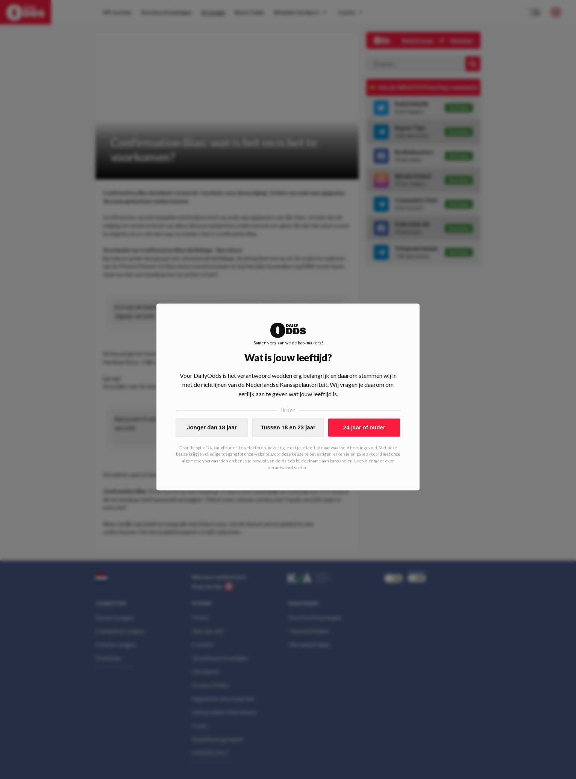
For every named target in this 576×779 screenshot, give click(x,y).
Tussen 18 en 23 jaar (288, 427)
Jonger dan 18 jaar (212, 427)
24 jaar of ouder (364, 427)
